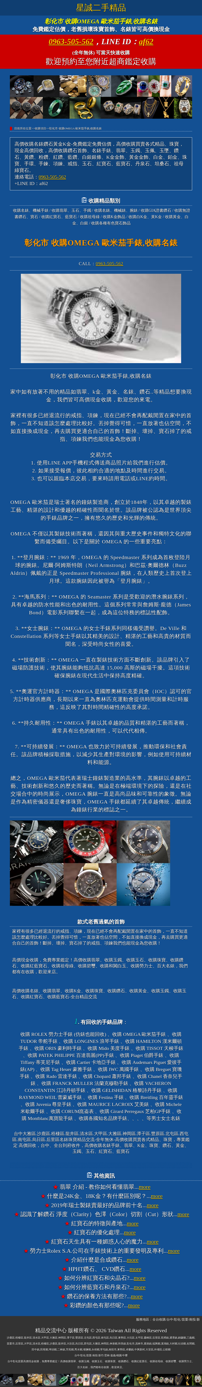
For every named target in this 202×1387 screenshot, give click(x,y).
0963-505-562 (71, 41)
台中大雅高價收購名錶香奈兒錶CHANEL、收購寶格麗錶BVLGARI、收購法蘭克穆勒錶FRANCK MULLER (101, 1165)
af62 (146, 41)
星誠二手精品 (101, 7)
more (144, 1187)
